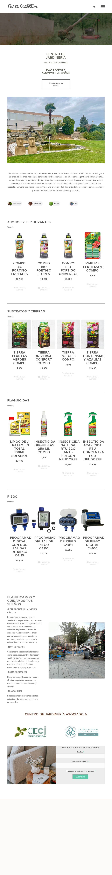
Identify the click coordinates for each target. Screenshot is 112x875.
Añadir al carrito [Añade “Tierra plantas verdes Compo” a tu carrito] (20, 378)
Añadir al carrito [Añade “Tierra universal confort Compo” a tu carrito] (44, 378)
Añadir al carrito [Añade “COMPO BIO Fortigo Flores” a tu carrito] (44, 288)
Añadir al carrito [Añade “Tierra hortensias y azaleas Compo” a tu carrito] (93, 378)
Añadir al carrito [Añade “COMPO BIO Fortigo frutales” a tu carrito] (20, 288)
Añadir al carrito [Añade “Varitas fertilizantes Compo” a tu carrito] (93, 285)
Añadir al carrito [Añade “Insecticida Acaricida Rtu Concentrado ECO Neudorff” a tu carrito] (93, 474)
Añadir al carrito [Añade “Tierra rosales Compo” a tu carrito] (68, 374)
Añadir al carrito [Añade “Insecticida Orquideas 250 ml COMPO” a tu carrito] (44, 467)
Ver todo (10, 227)
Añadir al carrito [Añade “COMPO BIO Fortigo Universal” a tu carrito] (68, 288)
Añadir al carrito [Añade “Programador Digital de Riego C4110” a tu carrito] (44, 563)
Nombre (80, 752)
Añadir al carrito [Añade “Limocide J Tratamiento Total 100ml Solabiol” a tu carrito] (20, 470)
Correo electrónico (80, 761)
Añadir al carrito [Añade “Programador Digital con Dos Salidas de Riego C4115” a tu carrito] (20, 570)
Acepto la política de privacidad (82, 771)
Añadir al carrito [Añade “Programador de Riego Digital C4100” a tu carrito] (93, 563)
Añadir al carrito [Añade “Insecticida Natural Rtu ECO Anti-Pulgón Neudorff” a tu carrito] (68, 474)
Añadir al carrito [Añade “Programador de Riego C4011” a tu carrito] (68, 559)
